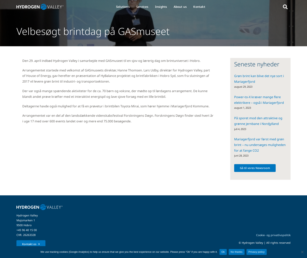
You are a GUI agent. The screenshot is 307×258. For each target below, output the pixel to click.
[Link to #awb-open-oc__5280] (285, 6)
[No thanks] (302, 252)
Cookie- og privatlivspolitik (273, 235)
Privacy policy (256, 251)
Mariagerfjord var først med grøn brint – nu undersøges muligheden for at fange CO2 (260, 145)
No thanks (237, 251)
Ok (223, 251)
